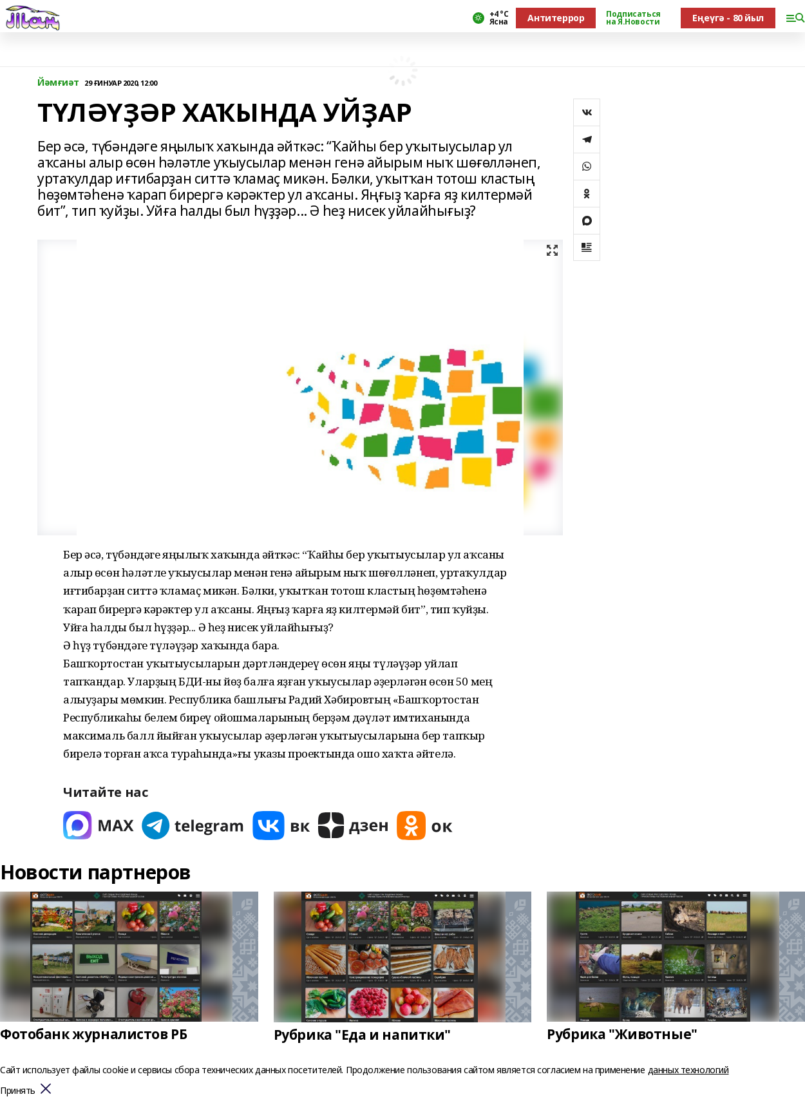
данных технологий (688, 1070)
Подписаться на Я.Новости (633, 18)
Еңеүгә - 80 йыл (728, 18)
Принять (17, 1090)
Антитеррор (555, 18)
